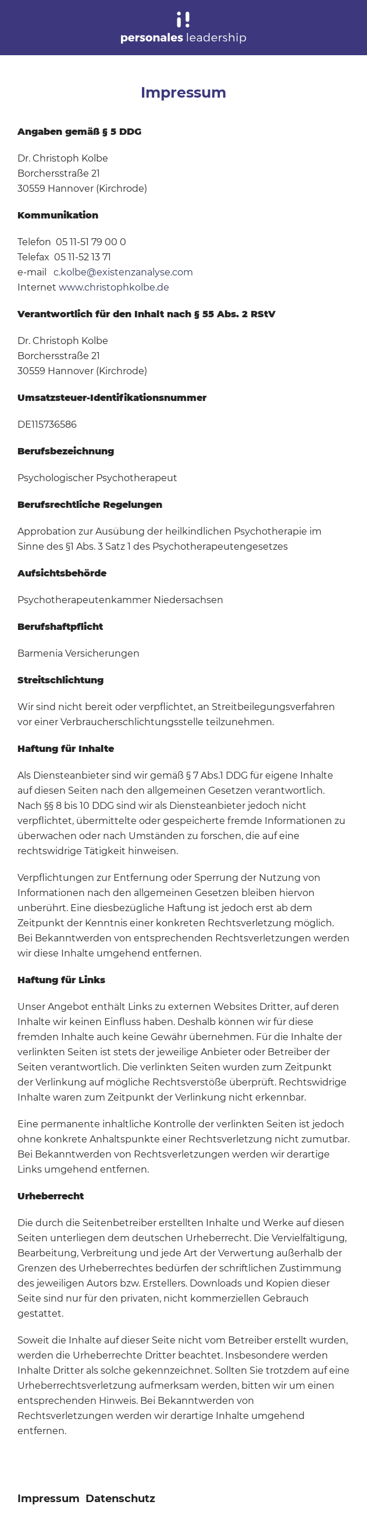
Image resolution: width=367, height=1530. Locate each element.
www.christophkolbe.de (114, 287)
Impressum (48, 1498)
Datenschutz (120, 1498)
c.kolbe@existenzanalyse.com (123, 272)
